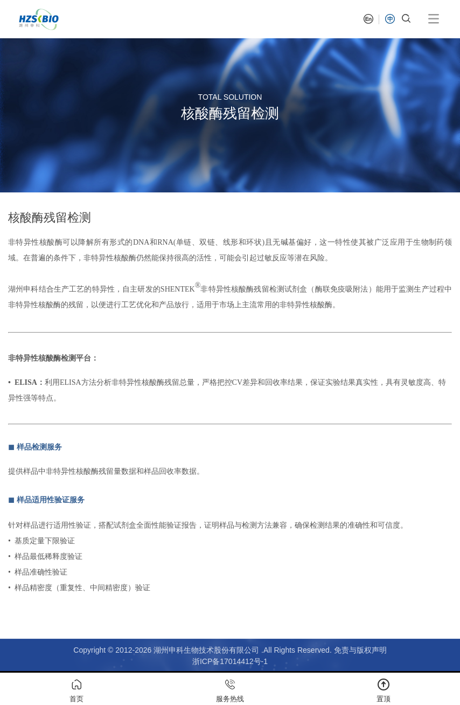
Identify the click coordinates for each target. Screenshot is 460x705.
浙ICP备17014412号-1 (230, 661)
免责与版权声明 (360, 650)
